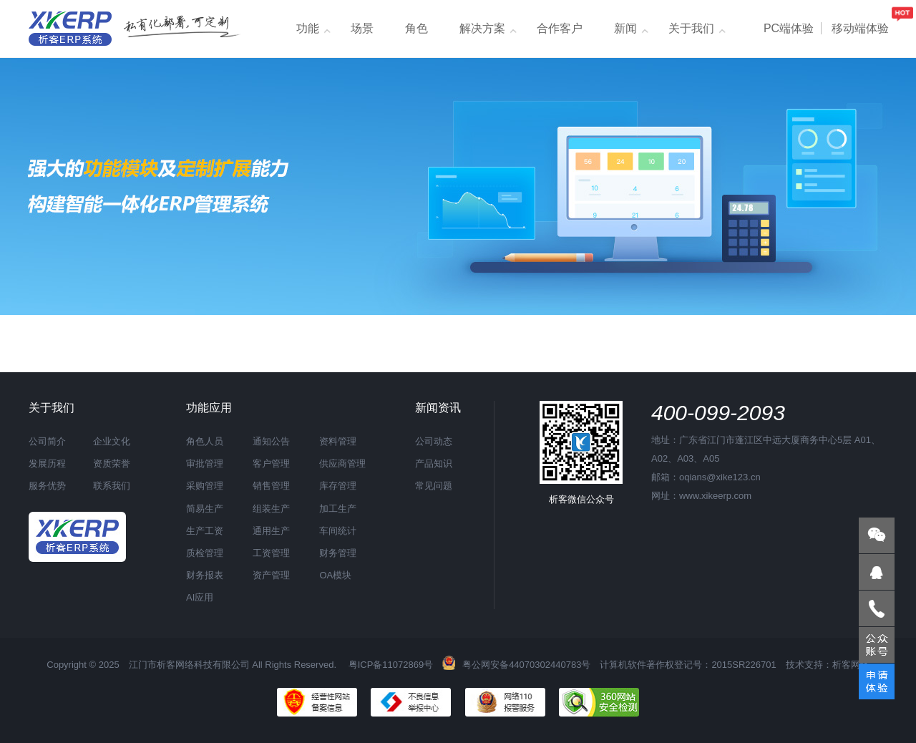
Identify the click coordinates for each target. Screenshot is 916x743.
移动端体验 (860, 28)
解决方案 (482, 28)
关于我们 (691, 28)
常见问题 (433, 485)
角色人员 (204, 441)
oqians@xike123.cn (720, 477)
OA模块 (335, 575)
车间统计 (337, 530)
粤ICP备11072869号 (391, 664)
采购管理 (204, 485)
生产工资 (204, 530)
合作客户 (560, 28)
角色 (416, 28)
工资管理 (271, 553)
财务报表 (204, 575)
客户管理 (271, 463)
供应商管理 (342, 463)
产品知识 (433, 463)
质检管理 (204, 553)
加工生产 (337, 508)
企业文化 (111, 441)
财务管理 (337, 553)
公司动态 (433, 441)
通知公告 (271, 441)
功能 (307, 28)
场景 (362, 28)
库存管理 (337, 485)
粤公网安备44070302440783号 (516, 664)
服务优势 (47, 485)
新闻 (625, 28)
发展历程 (47, 463)
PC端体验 (789, 28)
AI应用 (199, 597)
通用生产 (271, 530)
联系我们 (111, 485)
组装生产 (271, 508)
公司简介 (47, 441)
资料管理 (337, 441)
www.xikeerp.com (715, 495)
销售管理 (271, 485)
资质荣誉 (111, 463)
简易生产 (204, 508)
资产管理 (271, 575)
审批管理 (204, 463)
